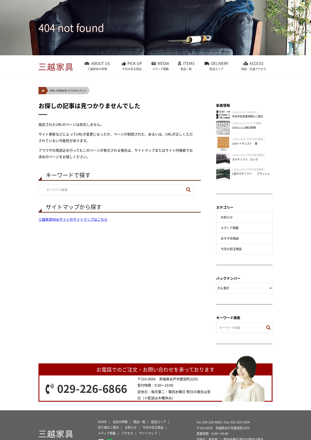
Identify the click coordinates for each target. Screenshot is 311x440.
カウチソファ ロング (245, 159)
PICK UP (132, 65)
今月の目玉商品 (231, 249)
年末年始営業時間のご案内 (247, 116)
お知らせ (227, 217)
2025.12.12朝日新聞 (244, 128)
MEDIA (160, 65)
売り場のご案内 (108, 427)
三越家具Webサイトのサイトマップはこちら (72, 219)
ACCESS (254, 65)
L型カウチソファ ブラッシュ (251, 174)
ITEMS (186, 65)
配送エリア (158, 421)
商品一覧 (139, 421)
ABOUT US (97, 65)
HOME (102, 421)
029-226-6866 (92, 388)
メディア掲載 (230, 227)
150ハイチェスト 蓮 (244, 143)
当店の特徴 (119, 421)
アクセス (127, 433)
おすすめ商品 (230, 238)
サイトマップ (148, 433)
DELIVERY (217, 65)
